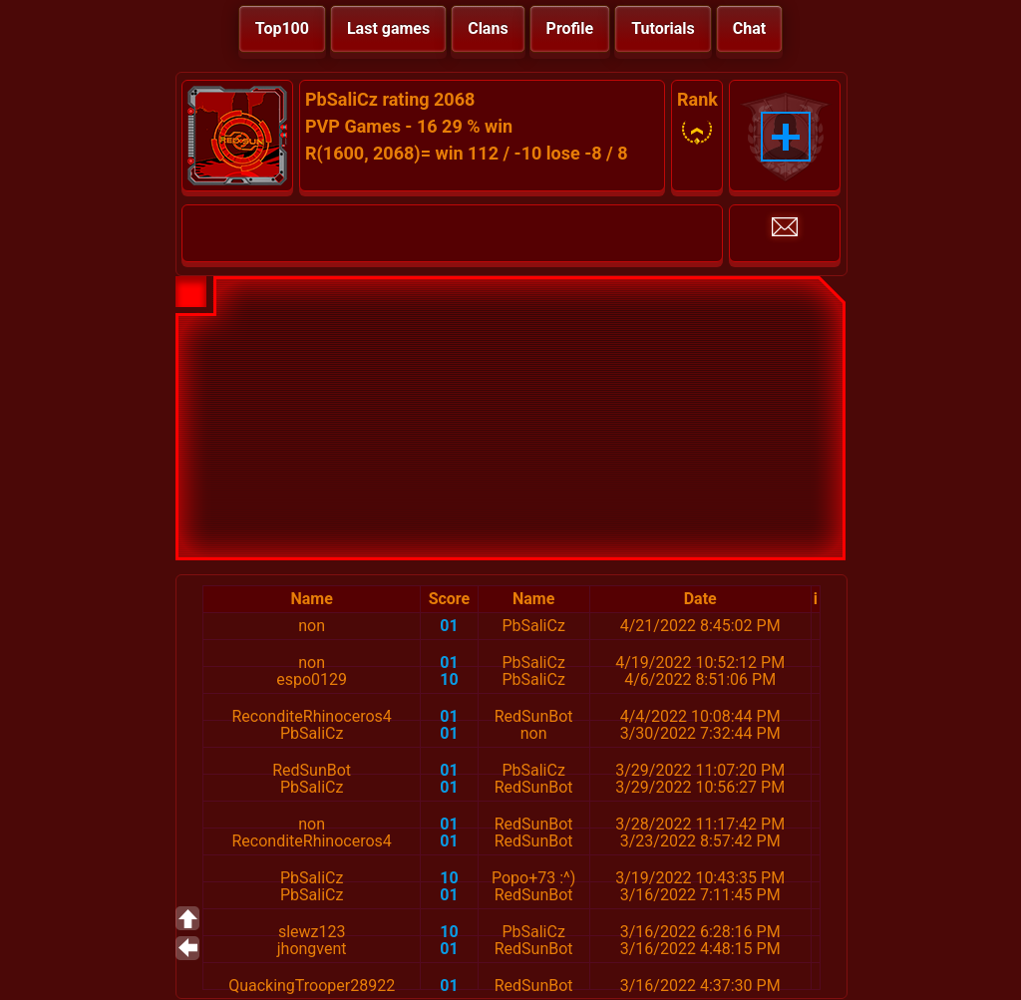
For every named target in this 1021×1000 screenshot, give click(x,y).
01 (449, 625)
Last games (388, 28)
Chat (749, 28)
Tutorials (663, 28)
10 (449, 679)
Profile (570, 28)
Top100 (282, 28)
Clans (488, 28)
